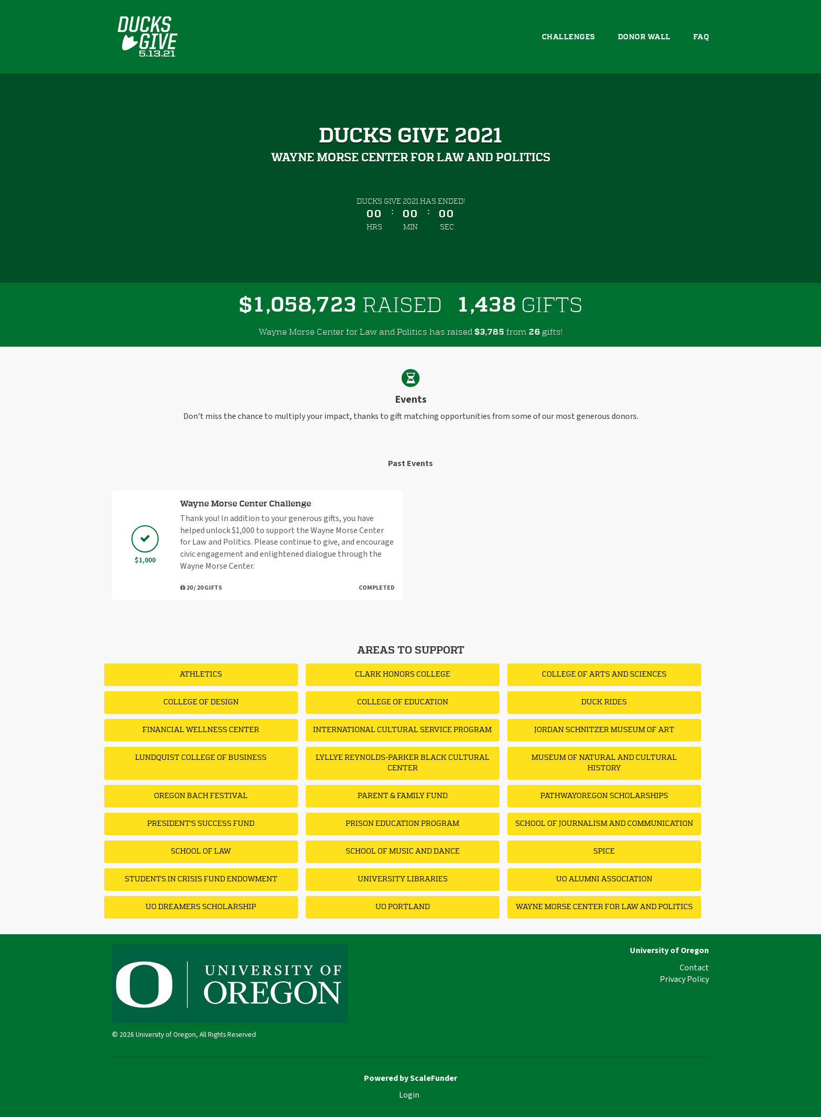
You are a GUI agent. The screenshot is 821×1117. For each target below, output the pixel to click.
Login (409, 1095)
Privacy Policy (684, 979)
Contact (694, 968)
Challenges (568, 37)
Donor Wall (644, 37)
